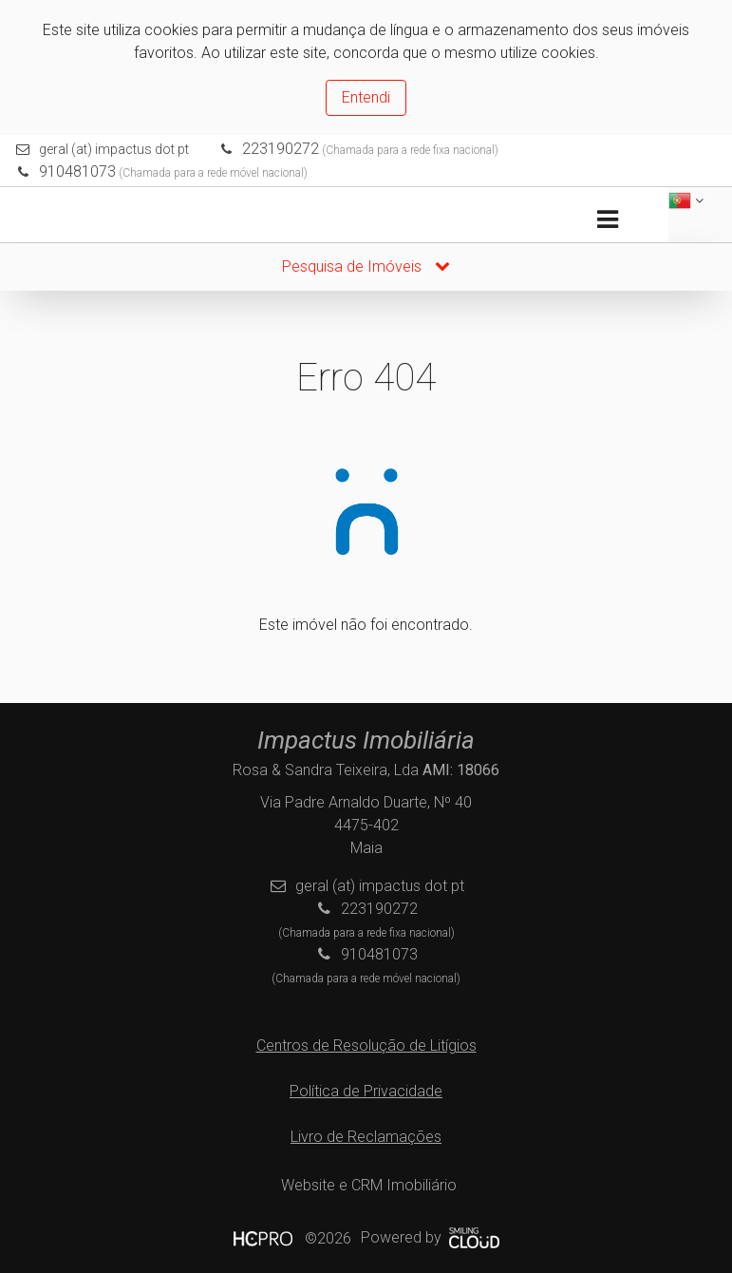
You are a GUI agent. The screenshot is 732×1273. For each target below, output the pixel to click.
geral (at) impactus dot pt (114, 149)
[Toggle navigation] (607, 220)
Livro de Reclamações (366, 1137)
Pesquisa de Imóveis (366, 266)
